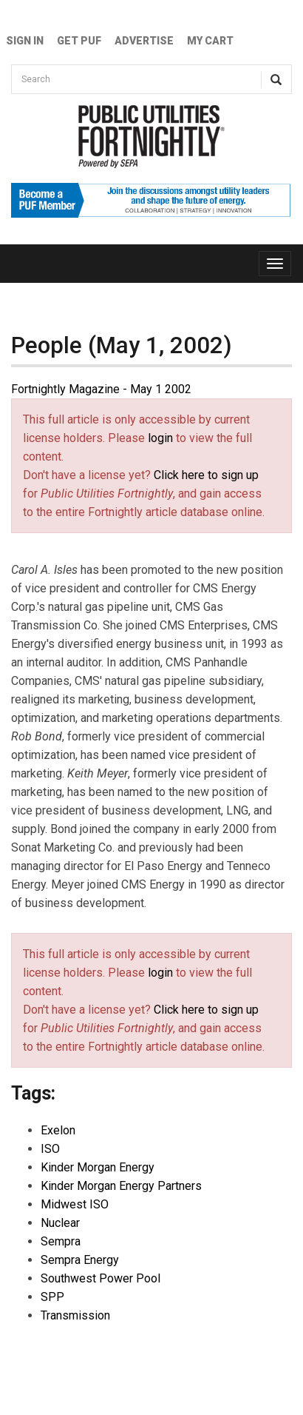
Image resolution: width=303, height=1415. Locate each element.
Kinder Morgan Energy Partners (121, 1186)
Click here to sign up (206, 475)
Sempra (61, 1241)
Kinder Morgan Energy (97, 1167)
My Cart (210, 41)
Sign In (25, 41)
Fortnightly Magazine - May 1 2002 (101, 389)
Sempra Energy (80, 1260)
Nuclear (60, 1223)
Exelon (58, 1130)
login (160, 438)
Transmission (75, 1315)
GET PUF (79, 41)
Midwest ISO (75, 1204)
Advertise (144, 41)
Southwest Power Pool (100, 1278)
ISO (50, 1149)
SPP (52, 1297)
